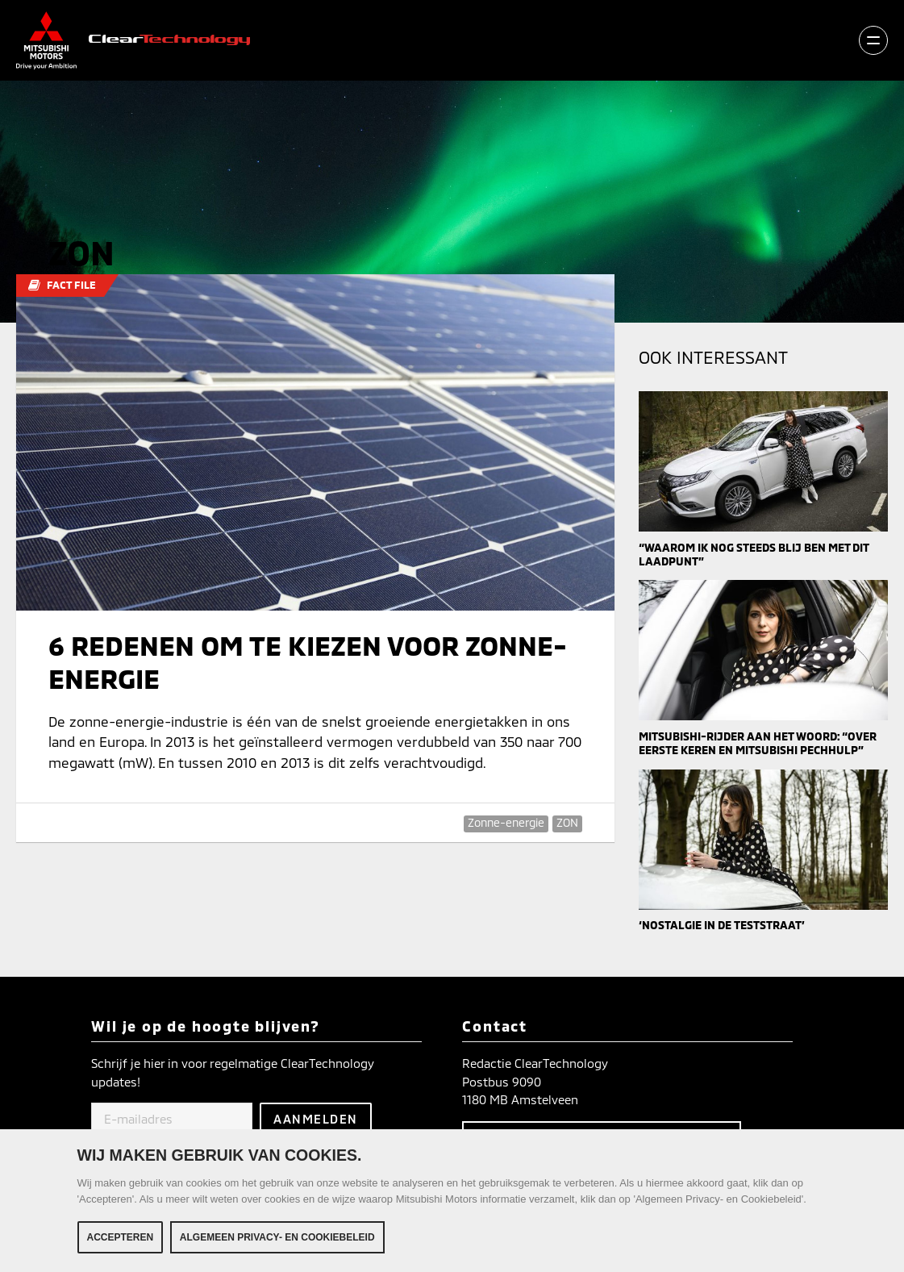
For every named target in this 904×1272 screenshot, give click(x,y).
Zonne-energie (506, 822)
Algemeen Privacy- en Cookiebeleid (277, 1237)
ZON (567, 822)
